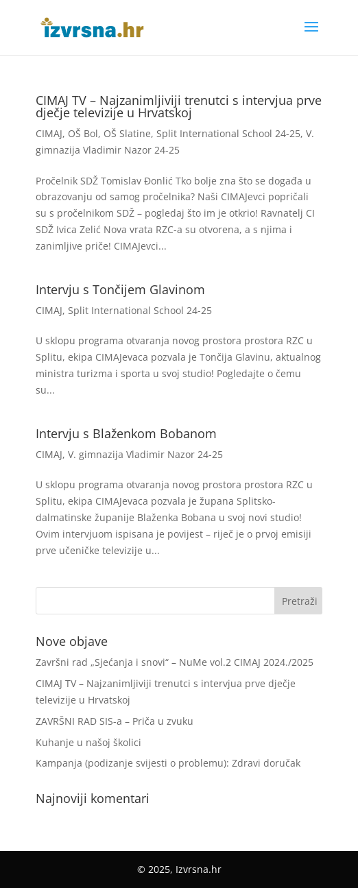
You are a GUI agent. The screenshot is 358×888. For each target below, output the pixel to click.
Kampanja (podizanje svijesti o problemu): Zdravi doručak (168, 762)
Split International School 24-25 (228, 133)
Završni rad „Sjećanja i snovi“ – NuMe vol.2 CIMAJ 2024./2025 (174, 662)
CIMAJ (49, 133)
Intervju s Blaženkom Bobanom (126, 433)
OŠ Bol (83, 133)
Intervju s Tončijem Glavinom (120, 289)
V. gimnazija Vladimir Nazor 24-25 (145, 454)
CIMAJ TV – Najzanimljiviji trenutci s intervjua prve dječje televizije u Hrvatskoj (179, 106)
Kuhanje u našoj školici (88, 742)
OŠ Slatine (127, 133)
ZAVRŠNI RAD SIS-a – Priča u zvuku (114, 721)
